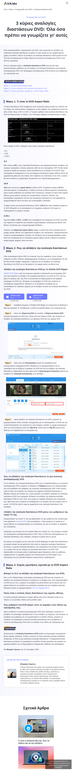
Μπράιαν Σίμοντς (13, 649)
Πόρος (11, 9)
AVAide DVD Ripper (11, 273)
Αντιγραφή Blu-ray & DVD (23, 9)
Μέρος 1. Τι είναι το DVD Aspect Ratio (18, 86)
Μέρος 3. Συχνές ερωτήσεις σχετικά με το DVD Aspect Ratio (26, 91)
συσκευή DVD (21, 521)
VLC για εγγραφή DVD (40, 588)
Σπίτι (5, 9)
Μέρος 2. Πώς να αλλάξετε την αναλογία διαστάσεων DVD (25, 88)
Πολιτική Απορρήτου (63, 765)
